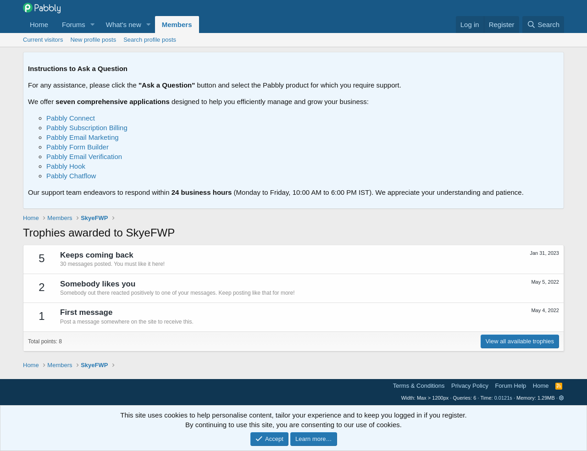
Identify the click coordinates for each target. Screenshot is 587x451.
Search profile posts (149, 39)
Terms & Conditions (419, 385)
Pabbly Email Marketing (82, 137)
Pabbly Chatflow (71, 176)
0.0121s (503, 398)
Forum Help (510, 385)
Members (177, 24)
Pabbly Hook (65, 166)
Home (39, 24)
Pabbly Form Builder (77, 147)
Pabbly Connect (70, 118)
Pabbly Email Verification (84, 156)
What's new (123, 24)
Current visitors (43, 39)
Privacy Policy (469, 385)
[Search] (543, 24)
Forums (73, 24)
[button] (92, 24)
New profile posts (93, 39)
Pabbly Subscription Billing (86, 128)
